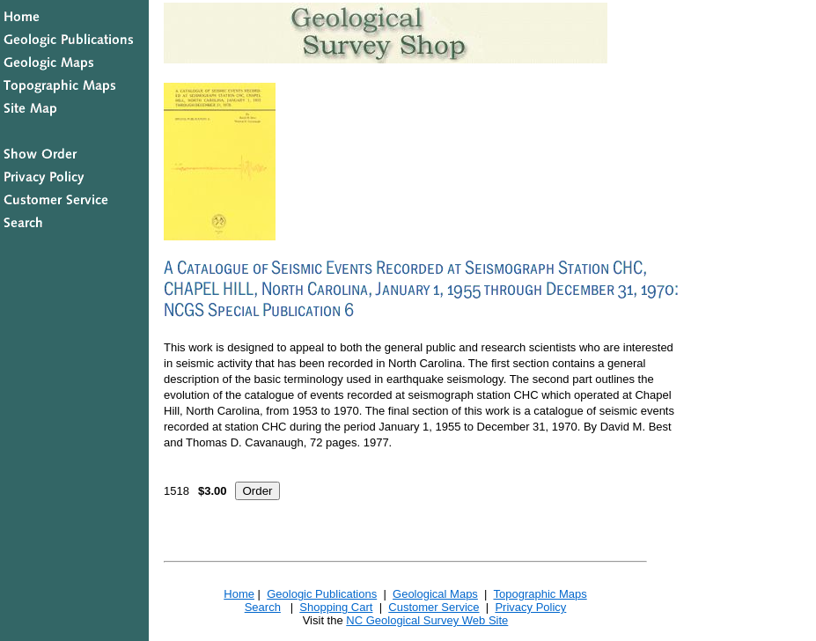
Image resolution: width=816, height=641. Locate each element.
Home (239, 593)
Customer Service (433, 607)
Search (263, 607)
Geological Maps (435, 593)
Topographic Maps (539, 593)
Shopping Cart (335, 607)
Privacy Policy (530, 607)
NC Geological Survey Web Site (427, 620)
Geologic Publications (322, 593)
